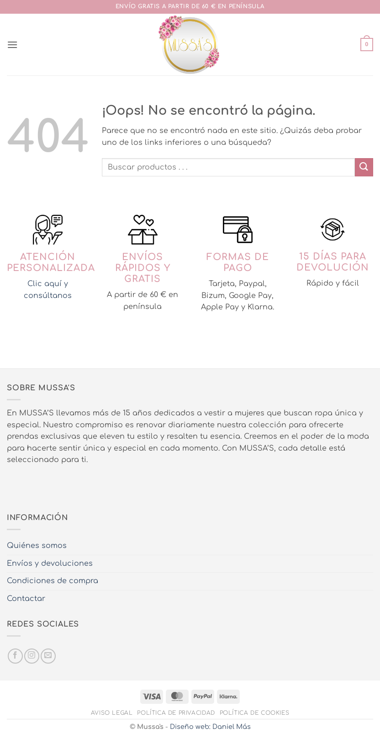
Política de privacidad (176, 713)
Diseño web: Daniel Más (210, 726)
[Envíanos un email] (48, 656)
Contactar (26, 599)
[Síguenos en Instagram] (31, 656)
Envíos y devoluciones (50, 563)
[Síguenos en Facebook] (15, 656)
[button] (12, 44)
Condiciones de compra (52, 581)
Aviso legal (112, 713)
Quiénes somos (37, 546)
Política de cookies (255, 713)
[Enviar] (364, 167)
